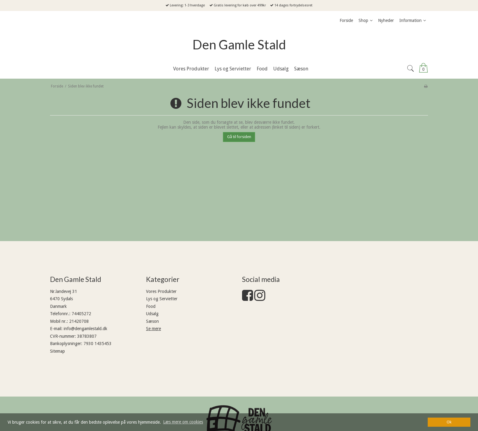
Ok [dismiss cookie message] (449, 422)
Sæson (152, 321)
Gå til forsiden (239, 137)
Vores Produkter (161, 291)
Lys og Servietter (161, 298)
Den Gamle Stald (239, 44)
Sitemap (57, 351)
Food (150, 306)
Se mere (153, 328)
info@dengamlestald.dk (85, 328)
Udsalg (152, 313)
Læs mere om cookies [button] (183, 421)
